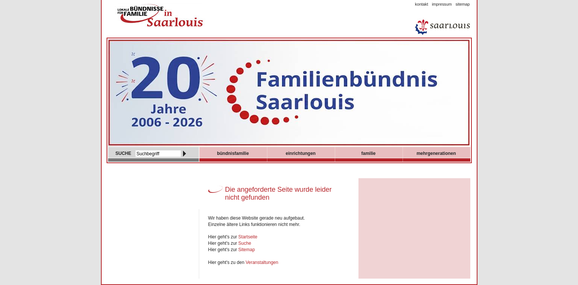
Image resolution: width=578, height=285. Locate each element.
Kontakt (421, 4)
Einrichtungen (301, 153)
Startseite (248, 237)
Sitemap (463, 4)
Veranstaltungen (262, 262)
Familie (368, 153)
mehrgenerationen (436, 153)
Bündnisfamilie (233, 153)
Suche (244, 243)
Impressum (442, 4)
